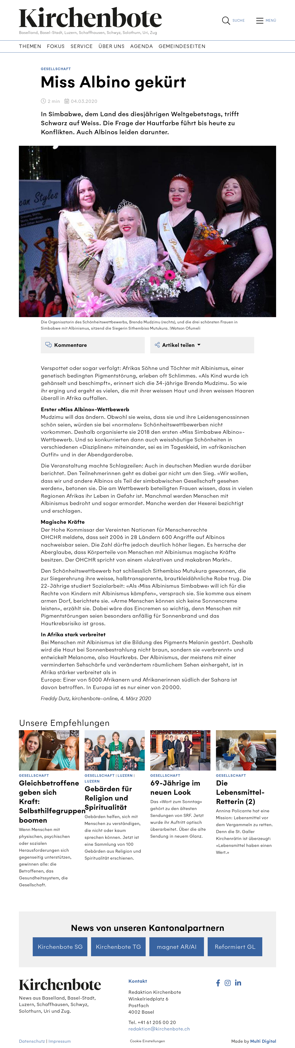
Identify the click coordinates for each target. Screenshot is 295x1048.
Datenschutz (32, 1041)
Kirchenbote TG (118, 946)
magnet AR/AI (177, 946)
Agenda (141, 46)
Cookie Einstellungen (147, 1041)
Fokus (56, 46)
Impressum (59, 1041)
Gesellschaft (56, 69)
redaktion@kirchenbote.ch (159, 1029)
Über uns (111, 46)
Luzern (125, 776)
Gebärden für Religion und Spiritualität (108, 798)
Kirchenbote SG (60, 946)
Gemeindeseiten (182, 46)
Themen (30, 46)
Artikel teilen (175, 345)
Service (82, 46)
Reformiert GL (235, 946)
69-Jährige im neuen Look (175, 788)
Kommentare (66, 345)
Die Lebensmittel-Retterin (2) (240, 793)
